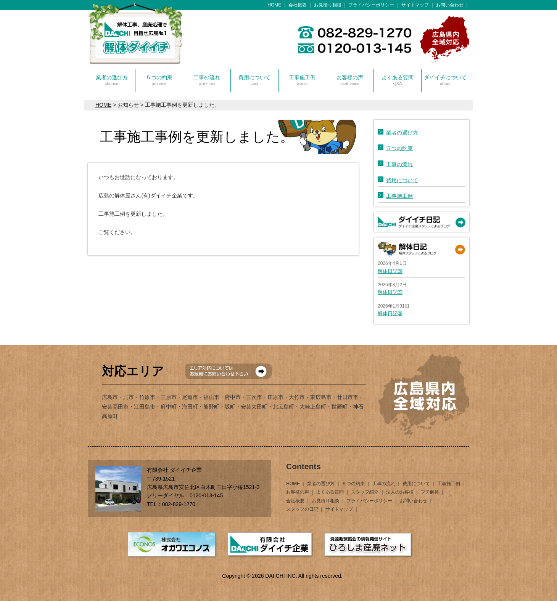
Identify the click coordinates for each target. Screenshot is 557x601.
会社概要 (297, 5)
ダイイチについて (445, 80)
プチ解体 (430, 492)
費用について (254, 80)
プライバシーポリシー (371, 5)
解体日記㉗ (390, 292)
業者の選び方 (112, 80)
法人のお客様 (400, 492)
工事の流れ (206, 80)
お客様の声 (349, 80)
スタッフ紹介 (364, 492)
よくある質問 (398, 80)
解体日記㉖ (390, 313)
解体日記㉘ (390, 271)
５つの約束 (159, 80)
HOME (274, 5)
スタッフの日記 (302, 509)
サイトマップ (415, 5)
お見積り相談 (327, 5)
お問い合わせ (450, 5)
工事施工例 (302, 80)
